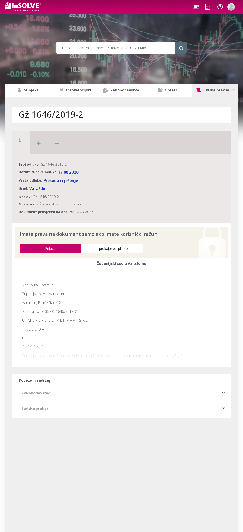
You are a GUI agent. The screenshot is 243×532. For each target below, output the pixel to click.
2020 (74, 172)
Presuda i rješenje (60, 180)
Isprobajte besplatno (112, 248)
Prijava (50, 248)
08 (66, 172)
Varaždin (38, 188)
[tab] (121, 393)
